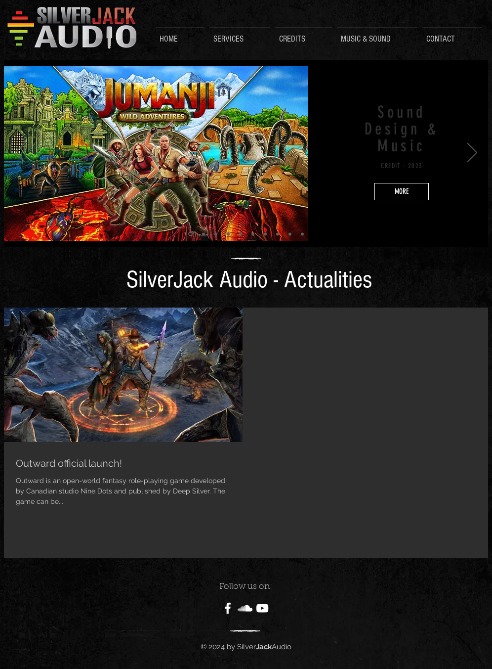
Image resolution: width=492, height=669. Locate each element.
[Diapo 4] (265, 233)
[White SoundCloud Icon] (245, 608)
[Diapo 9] (240, 233)
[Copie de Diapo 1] (215, 233)
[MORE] (401, 191)
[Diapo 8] (228, 233)
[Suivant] (472, 153)
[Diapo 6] (289, 233)
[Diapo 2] (190, 234)
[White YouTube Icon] (262, 608)
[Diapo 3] (252, 233)
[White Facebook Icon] (227, 608)
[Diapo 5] (277, 233)
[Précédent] (20, 153)
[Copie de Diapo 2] (203, 233)
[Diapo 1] (302, 233)
